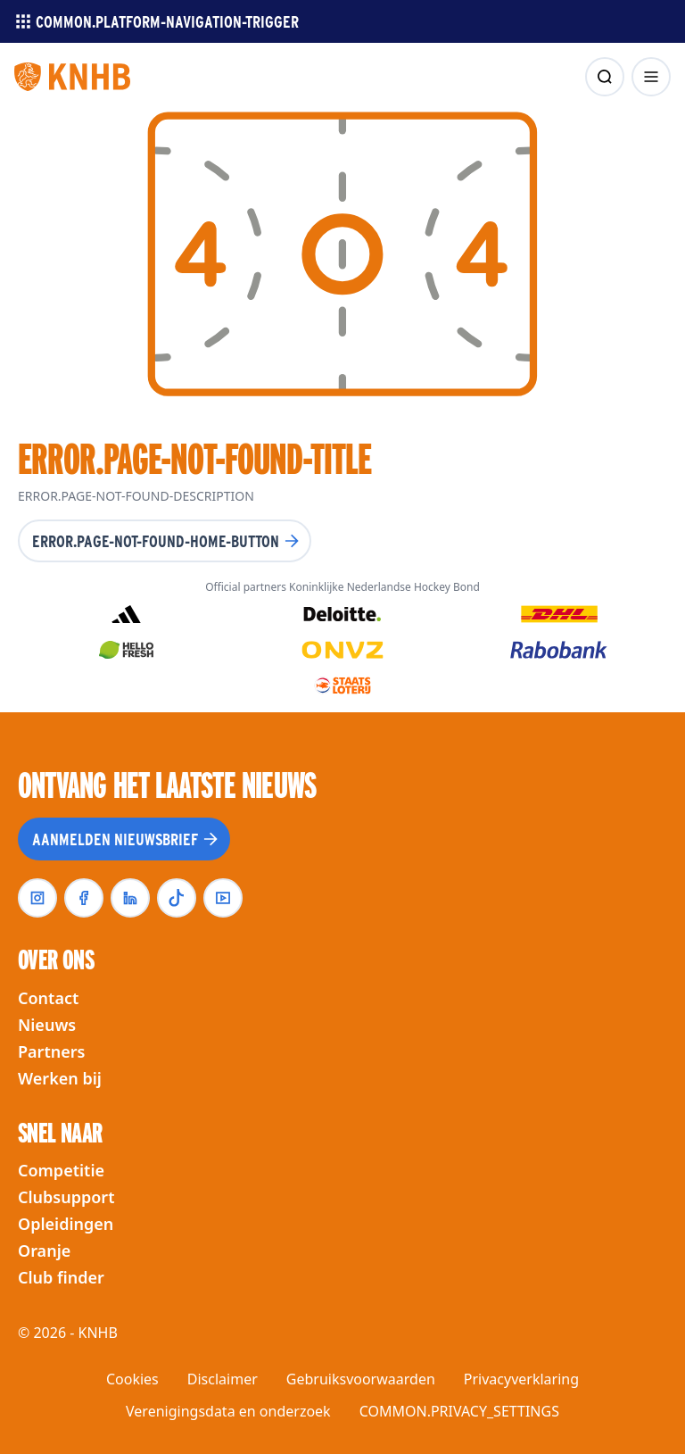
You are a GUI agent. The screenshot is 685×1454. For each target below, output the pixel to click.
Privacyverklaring (521, 1379)
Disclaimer (222, 1379)
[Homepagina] (72, 76)
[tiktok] (176, 898)
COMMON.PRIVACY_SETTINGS (459, 1411)
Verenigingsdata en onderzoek (228, 1411)
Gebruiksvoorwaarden (360, 1379)
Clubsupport (66, 1197)
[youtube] (223, 898)
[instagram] (37, 898)
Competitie (61, 1170)
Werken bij (60, 1078)
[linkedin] (130, 898)
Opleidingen (65, 1223)
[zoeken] (604, 76)
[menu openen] (651, 76)
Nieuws (47, 1024)
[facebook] (83, 898)
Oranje (44, 1250)
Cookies (132, 1379)
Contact (48, 998)
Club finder (61, 1277)
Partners (51, 1051)
